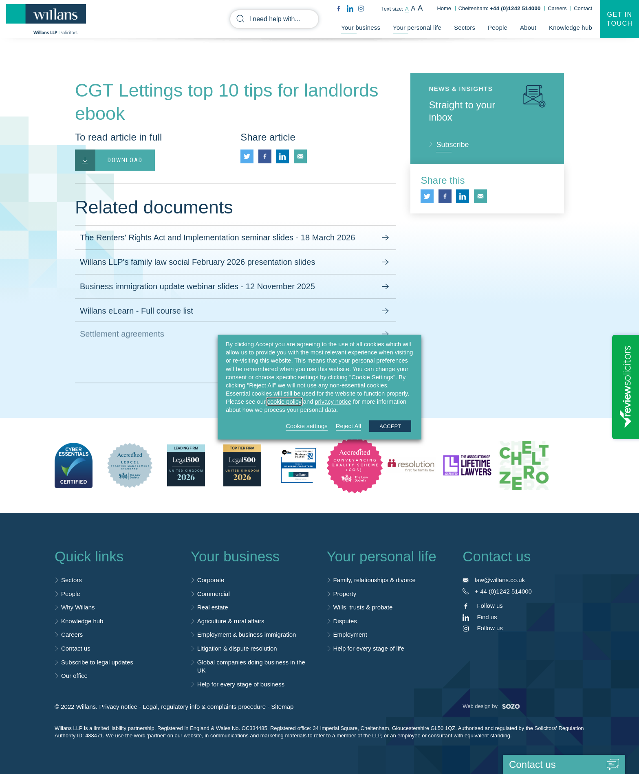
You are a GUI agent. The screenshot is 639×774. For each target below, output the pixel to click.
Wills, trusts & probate (363, 607)
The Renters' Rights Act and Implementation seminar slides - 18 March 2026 (235, 238)
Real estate (212, 607)
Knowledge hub (570, 27)
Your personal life (417, 27)
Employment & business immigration (246, 634)
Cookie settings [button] (307, 425)
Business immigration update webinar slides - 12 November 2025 (235, 286)
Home (444, 8)
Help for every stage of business (240, 684)
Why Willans (78, 607)
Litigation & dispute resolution (237, 648)
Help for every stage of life (368, 648)
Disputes (345, 621)
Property (345, 593)
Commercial (213, 593)
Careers (557, 8)
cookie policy (284, 401)
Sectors (464, 27)
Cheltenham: (499, 8)
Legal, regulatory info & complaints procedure (204, 706)
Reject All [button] (348, 425)
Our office (74, 675)
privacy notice (333, 401)
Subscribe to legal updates (97, 662)
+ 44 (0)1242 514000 (503, 591)
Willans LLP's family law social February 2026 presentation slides (235, 262)
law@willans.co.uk (500, 579)
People (497, 27)
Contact (583, 8)
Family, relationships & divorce (374, 579)
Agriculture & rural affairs (230, 621)
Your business (360, 27)
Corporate (211, 579)
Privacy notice (118, 706)
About (528, 27)
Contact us (75, 648)
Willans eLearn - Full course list (235, 308)
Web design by (491, 706)
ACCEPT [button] (390, 426)
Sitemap (282, 706)
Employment (350, 634)
